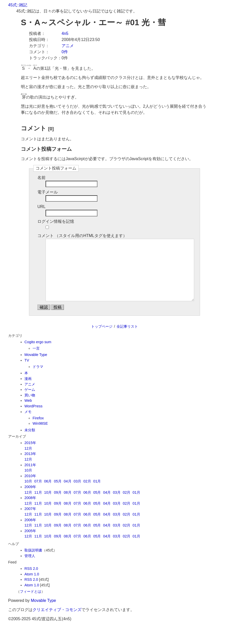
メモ (28, 412)
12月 (28, 448)
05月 (58, 481)
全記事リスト (127, 326)
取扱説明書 (33, 550)
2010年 (30, 476)
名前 (41, 177)
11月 (38, 492)
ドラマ (38, 367)
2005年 (30, 531)
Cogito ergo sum (37, 342)
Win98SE (40, 423)
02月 (87, 481)
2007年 (30, 509)
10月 (28, 470)
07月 (38, 481)
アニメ (68, 46)
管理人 (29, 556)
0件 (65, 52)
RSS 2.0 (31, 568)
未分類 (29, 430)
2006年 (30, 520)
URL (41, 206)
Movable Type (35, 355)
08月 (67, 492)
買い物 (29, 395)
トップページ (101, 326)
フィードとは (30, 591)
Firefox (38, 418)
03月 (77, 481)
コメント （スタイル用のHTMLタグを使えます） (82, 235)
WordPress (33, 406)
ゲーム (29, 390)
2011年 (30, 465)
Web (28, 400)
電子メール (47, 192)
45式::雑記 (17, 5)
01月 (97, 481)
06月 (48, 481)
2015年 (30, 443)
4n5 (65, 33)
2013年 (30, 454)
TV (26, 360)
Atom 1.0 (31, 574)
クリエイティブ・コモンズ (57, 609)
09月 (58, 492)
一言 (36, 348)
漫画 (28, 379)
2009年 (30, 487)
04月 (67, 481)
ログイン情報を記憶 (55, 221)
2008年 (30, 498)
